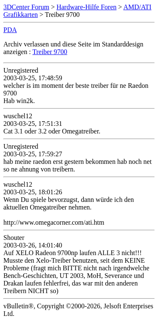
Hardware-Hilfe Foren (86, 7)
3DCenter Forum (26, 7)
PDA (10, 29)
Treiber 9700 (49, 51)
